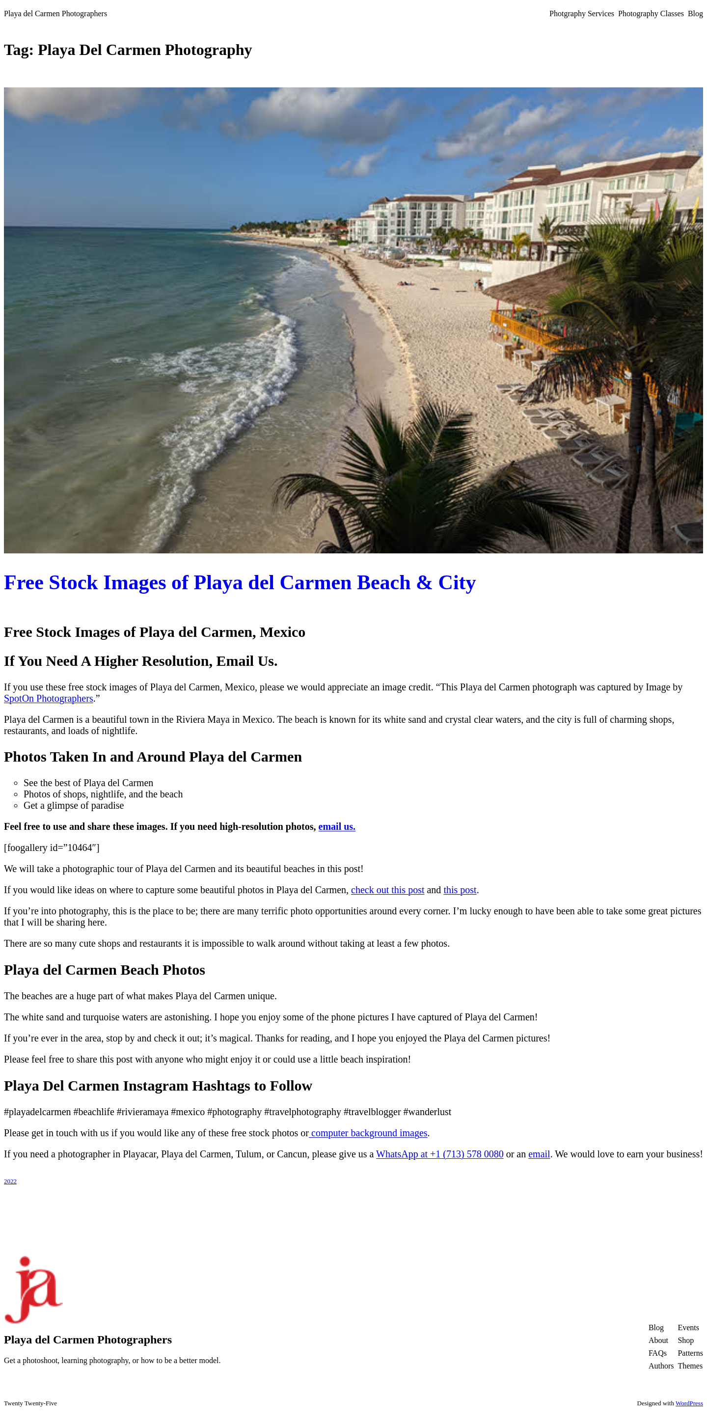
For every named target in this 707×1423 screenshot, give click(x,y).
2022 (10, 1181)
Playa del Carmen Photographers (55, 13)
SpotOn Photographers (48, 698)
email (539, 1154)
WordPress (689, 1403)
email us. (337, 826)
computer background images (368, 1132)
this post (459, 889)
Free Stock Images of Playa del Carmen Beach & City (240, 582)
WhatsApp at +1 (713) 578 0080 (440, 1154)
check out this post (387, 889)
